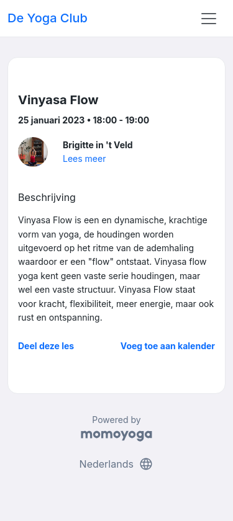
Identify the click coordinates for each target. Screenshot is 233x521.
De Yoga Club (47, 18)
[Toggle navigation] (209, 18)
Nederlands (117, 463)
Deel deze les (46, 346)
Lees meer (84, 158)
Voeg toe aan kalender (168, 346)
